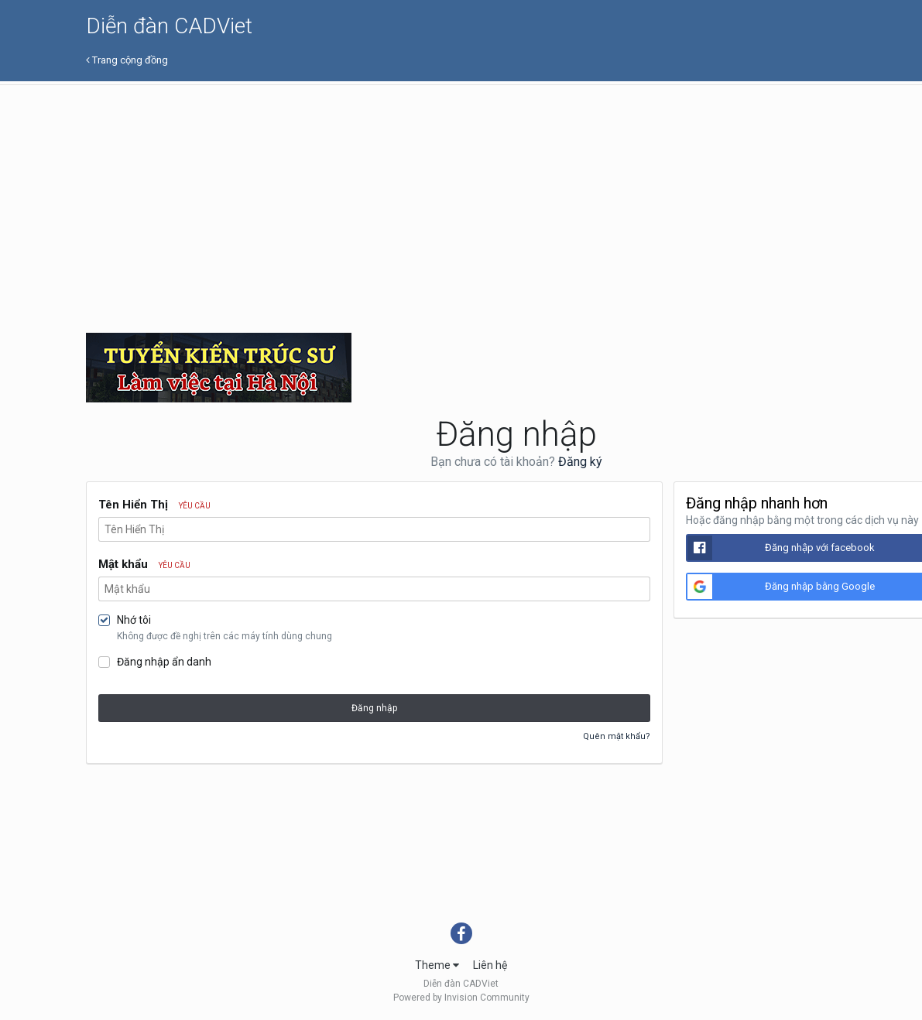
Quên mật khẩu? (616, 736)
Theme (437, 965)
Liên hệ (490, 965)
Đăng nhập (374, 708)
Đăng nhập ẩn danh (164, 661)
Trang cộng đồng (127, 60)
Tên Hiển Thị (154, 505)
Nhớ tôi (134, 620)
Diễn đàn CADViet (169, 26)
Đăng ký (580, 461)
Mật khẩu (144, 564)
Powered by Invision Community (461, 997)
